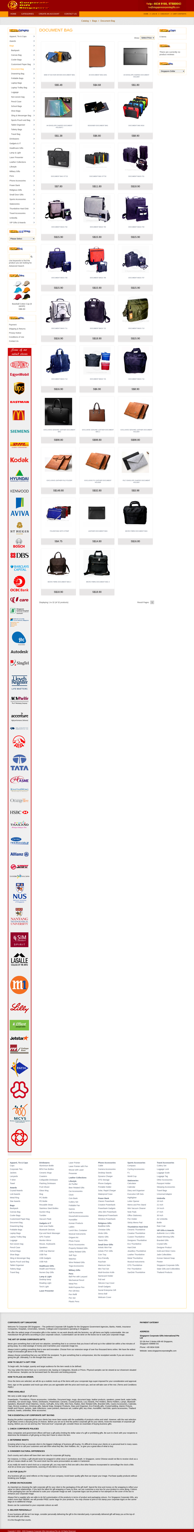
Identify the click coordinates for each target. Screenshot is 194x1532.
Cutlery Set (73, 1201)
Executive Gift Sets (135, 1193)
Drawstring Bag (17, 73)
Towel (12, 1182)
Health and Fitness (47, 1268)
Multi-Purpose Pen (76, 1286)
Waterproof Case (105, 1193)
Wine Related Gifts (77, 1261)
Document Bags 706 (98, 277)
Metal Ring (14, 1197)
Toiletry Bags (16, 128)
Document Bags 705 (59, 277)
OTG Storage (103, 1179)
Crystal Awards (16, 1189)
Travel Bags (162, 1189)
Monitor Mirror (45, 1239)
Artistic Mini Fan (105, 1246)
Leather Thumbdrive (136, 1254)
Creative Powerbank (106, 1204)
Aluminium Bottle (46, 1165)
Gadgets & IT (15, 142)
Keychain (102, 1261)
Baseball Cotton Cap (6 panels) (22, 304)
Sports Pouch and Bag (20, 119)
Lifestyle (13, 166)
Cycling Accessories (136, 1168)
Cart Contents (178, 14)
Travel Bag (15, 133)
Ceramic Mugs (45, 1172)
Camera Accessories (107, 1168)
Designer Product (164, 1246)
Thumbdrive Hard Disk (19, 208)
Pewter (160, 1261)
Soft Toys (73, 1254)
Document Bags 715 (98, 378)
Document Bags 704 (136, 226)
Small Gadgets (104, 1286)
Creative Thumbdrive (136, 1232)
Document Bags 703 (98, 226)
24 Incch (160, 1207)
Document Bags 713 (136, 327)
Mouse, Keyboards (47, 1243)
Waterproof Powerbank (108, 1214)
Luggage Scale (163, 1172)
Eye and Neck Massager (49, 1232)
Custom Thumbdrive (136, 1236)
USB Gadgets (45, 1257)
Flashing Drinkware (47, 1182)
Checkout (161, 14)
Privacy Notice (15, 332)
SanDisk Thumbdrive (136, 1271)
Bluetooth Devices (47, 1229)
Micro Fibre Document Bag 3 (98, 581)
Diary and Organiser (136, 1189)
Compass (131, 1165)
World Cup (131, 1175)
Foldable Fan (74, 1204)
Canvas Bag (16, 54)
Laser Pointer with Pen (78, 1165)
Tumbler (42, 1214)
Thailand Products (164, 1271)
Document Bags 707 (136, 277)
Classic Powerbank (106, 1200)
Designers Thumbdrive (137, 1239)
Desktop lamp (45, 1278)
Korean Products (76, 1222)
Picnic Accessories (77, 1244)
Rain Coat (161, 1225)
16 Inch (160, 1200)
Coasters (43, 1175)
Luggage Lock (163, 1168)
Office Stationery (134, 1214)
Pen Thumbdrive (134, 1268)
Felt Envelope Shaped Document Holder (136, 480)
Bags (94, 20)
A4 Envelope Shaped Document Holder (136, 75)
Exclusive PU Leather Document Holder (98, 480)
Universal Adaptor (164, 1193)
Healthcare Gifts (16, 147)
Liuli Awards (15, 1193)
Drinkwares (14, 138)
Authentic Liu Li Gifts (165, 1232)
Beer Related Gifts (76, 1187)
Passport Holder (164, 1182)
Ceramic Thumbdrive (136, 1229)
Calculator (131, 1182)
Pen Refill (73, 1293)
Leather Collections (18, 161)
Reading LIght (45, 1282)
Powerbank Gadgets (106, 1207)
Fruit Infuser (44, 1186)
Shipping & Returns (17, 328)
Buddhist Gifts (104, 1225)
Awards (13, 40)
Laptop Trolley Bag (18, 87)
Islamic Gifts (103, 1236)
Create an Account (41, 13)
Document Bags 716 (136, 378)
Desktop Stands (105, 1172)
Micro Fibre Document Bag (136, 530)
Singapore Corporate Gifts (168, 1264)
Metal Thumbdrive (135, 1257)
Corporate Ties (16, 1168)
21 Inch (160, 1204)
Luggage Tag (162, 1175)
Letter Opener (133, 1200)
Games (72, 1208)
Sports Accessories (18, 198)
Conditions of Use (16, 336)
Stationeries (15, 203)
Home (10, 13)
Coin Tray (102, 1254)
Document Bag (107, 20)
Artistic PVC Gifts (105, 1250)
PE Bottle (43, 1200)
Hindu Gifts (103, 1232)
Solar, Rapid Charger (107, 1189)
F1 (128, 1172)
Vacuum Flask (45, 1218)
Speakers (43, 1246)
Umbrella (13, 217)
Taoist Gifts (103, 1239)
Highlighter (132, 1197)
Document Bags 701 (136, 175)
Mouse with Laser (76, 1169)
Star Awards (15, 1200)
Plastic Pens (74, 1300)
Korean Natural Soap (166, 1257)
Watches (72, 1258)
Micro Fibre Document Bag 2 (59, 581)
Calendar (131, 1186)
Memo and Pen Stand (136, 1204)
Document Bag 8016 (136, 125)
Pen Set (72, 1297)
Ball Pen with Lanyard (78, 1276)
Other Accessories (164, 1179)
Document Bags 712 (98, 327)
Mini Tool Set (103, 1268)
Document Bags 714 (59, 378)
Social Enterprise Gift (107, 1289)
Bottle (159, 1221)
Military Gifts (15, 170)
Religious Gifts (16, 189)
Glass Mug (44, 1189)
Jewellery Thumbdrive (136, 1250)
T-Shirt (13, 1179)
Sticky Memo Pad (134, 1221)
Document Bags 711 (59, 327)
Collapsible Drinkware (48, 1179)
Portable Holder (104, 1186)
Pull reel (101, 1278)
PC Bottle (43, 1197)
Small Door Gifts (16, 194)
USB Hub (43, 1261)
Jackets (13, 1172)
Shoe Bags (15, 110)
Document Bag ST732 (98, 175)
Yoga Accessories (76, 1265)
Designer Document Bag (98, 125)
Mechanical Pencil (76, 1279)
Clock (71, 1194)
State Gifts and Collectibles (168, 1268)
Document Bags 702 (59, 226)
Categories (22, 13)
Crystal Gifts (162, 1243)
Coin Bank (73, 1197)
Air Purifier (73, 1183)
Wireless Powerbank (107, 1218)
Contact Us (60, 13)
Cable (100, 1165)
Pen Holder (132, 1218)
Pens (12, 175)
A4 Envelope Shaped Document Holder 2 (59, 126)
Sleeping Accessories (166, 1186)
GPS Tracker (44, 1236)
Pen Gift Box (74, 1290)
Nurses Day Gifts (46, 1271)
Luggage (14, 91)
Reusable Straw (46, 1204)
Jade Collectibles (164, 1254)
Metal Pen (73, 1283)
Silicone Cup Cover (106, 1282)
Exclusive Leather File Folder (59, 479)
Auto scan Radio (46, 1225)
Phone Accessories (18, 180)
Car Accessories (76, 1190)
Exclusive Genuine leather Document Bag (59, 430)
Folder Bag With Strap (59, 530)
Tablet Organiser (17, 124)
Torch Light (44, 1286)
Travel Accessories (18, 212)
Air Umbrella (162, 1218)
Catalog (85, 20)
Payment (13, 324)
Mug (41, 1193)
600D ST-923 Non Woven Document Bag (59, 75)
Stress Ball (102, 1293)
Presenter (73, 1172)
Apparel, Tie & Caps (18, 35)
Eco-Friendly (103, 1257)
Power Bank (15, 184)
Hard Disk (131, 1246)
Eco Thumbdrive (134, 1243)
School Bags (16, 105)
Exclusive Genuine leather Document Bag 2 (97, 430)
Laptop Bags (16, 82)
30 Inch (160, 1214)
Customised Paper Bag (20, 63)
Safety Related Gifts (77, 1251)
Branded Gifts (163, 1239)
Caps (12, 1165)
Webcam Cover (104, 1296)
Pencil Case (15, 101)
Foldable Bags (16, 77)
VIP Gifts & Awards (18, 221)
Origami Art (73, 1236)
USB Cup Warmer (47, 1250)
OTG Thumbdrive (134, 1264)
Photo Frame (74, 1240)
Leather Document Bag (98, 530)
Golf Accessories (76, 1211)
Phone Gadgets (104, 1182)
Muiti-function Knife (106, 1271)
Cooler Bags (16, 59)
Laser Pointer (74, 1162)
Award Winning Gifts (165, 1236)
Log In (149, 14)
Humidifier (73, 1219)
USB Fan (43, 1254)
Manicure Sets (104, 1264)
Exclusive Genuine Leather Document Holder (136, 430)
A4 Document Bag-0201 (98, 74)
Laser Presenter (16, 156)
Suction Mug (44, 1211)
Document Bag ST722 (59, 175)
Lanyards (14, 1175)
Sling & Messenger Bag (20, 114)
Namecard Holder (105, 1275)
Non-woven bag (17, 96)
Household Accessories (79, 1215)
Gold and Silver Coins (166, 1250)
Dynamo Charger (105, 1175)
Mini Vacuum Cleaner (136, 1207)
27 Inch (160, 1211)
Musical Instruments (77, 1233)
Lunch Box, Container (78, 1229)
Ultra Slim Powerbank (107, 1211)
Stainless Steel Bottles (48, 1207)
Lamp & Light (15, 152)
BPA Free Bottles (46, 1168)
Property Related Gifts (78, 1247)
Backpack (14, 49)
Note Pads (131, 1211)
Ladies (71, 1226)
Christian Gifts (104, 1229)
